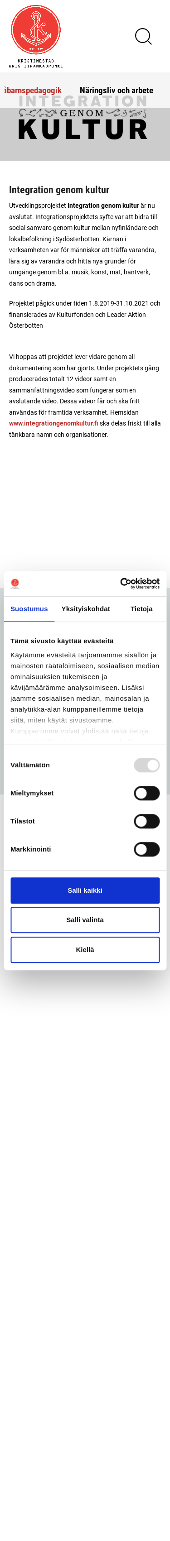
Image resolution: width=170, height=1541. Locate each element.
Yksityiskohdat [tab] (86, 609)
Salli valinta (85, 920)
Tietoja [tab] (142, 609)
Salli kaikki (85, 890)
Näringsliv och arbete (116, 90)
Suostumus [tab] (29, 609)
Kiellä (85, 949)
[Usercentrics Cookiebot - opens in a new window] (121, 583)
